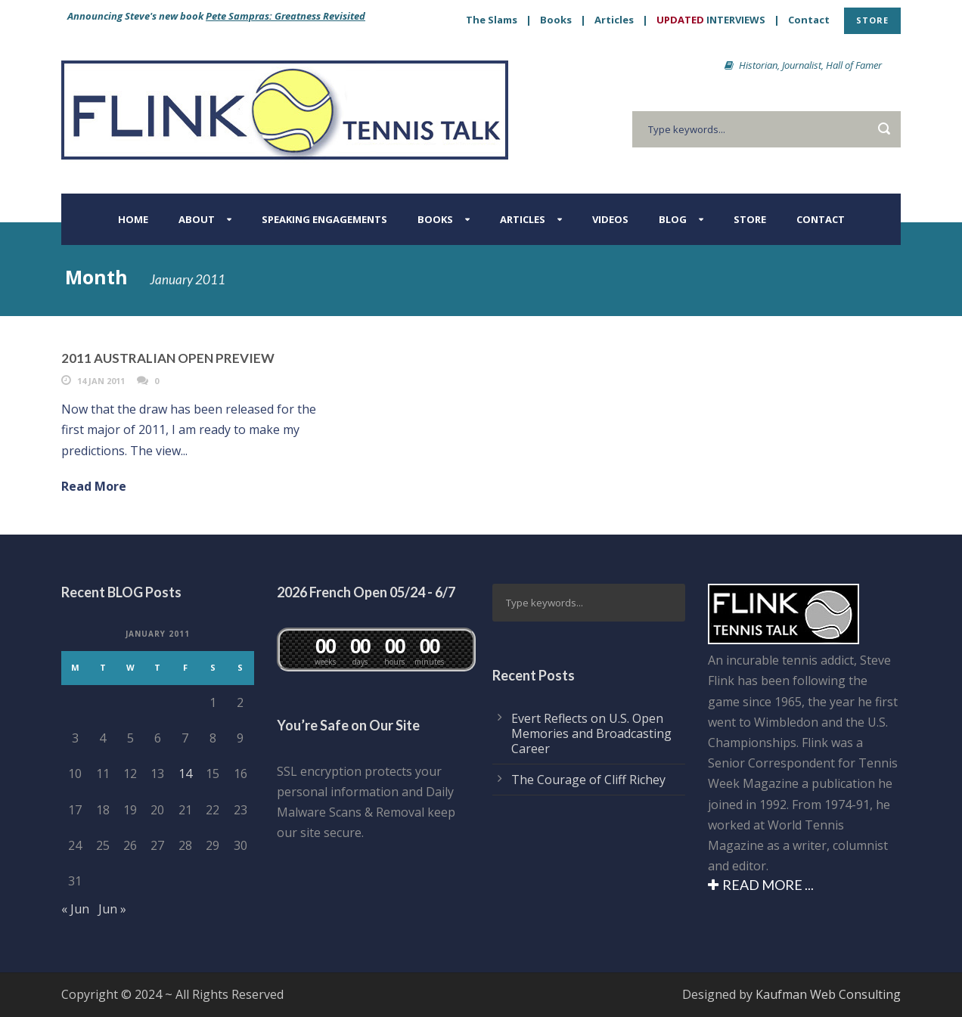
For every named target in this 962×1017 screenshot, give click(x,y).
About (196, 219)
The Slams (491, 19)
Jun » (112, 909)
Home (133, 219)
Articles (614, 19)
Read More (93, 486)
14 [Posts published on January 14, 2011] (185, 773)
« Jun (75, 909)
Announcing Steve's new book (216, 16)
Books (556, 19)
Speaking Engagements (324, 219)
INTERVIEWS (710, 19)
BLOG (673, 219)
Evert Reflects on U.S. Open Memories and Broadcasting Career (591, 733)
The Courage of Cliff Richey (588, 779)
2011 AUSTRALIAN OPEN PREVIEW (168, 358)
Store (750, 219)
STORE (872, 20)
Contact (809, 19)
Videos (610, 219)
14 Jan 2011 (101, 380)
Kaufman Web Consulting (828, 994)
